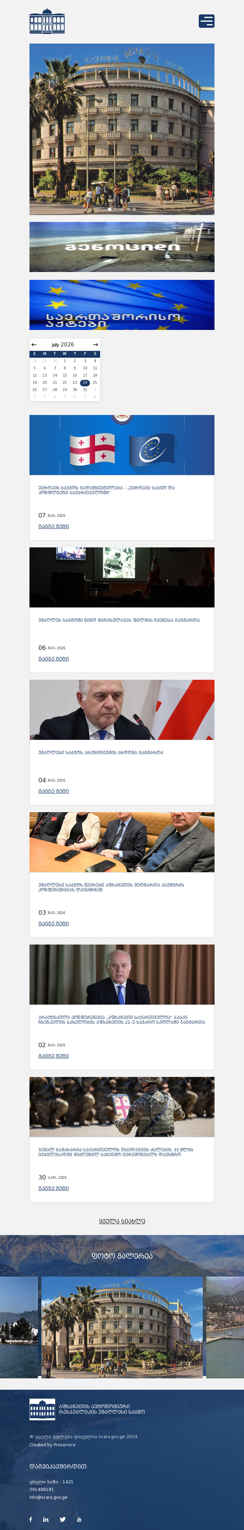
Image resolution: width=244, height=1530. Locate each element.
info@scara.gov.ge (48, 1497)
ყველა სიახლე (122, 1221)
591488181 (41, 1489)
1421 (68, 1482)
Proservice (65, 1445)
